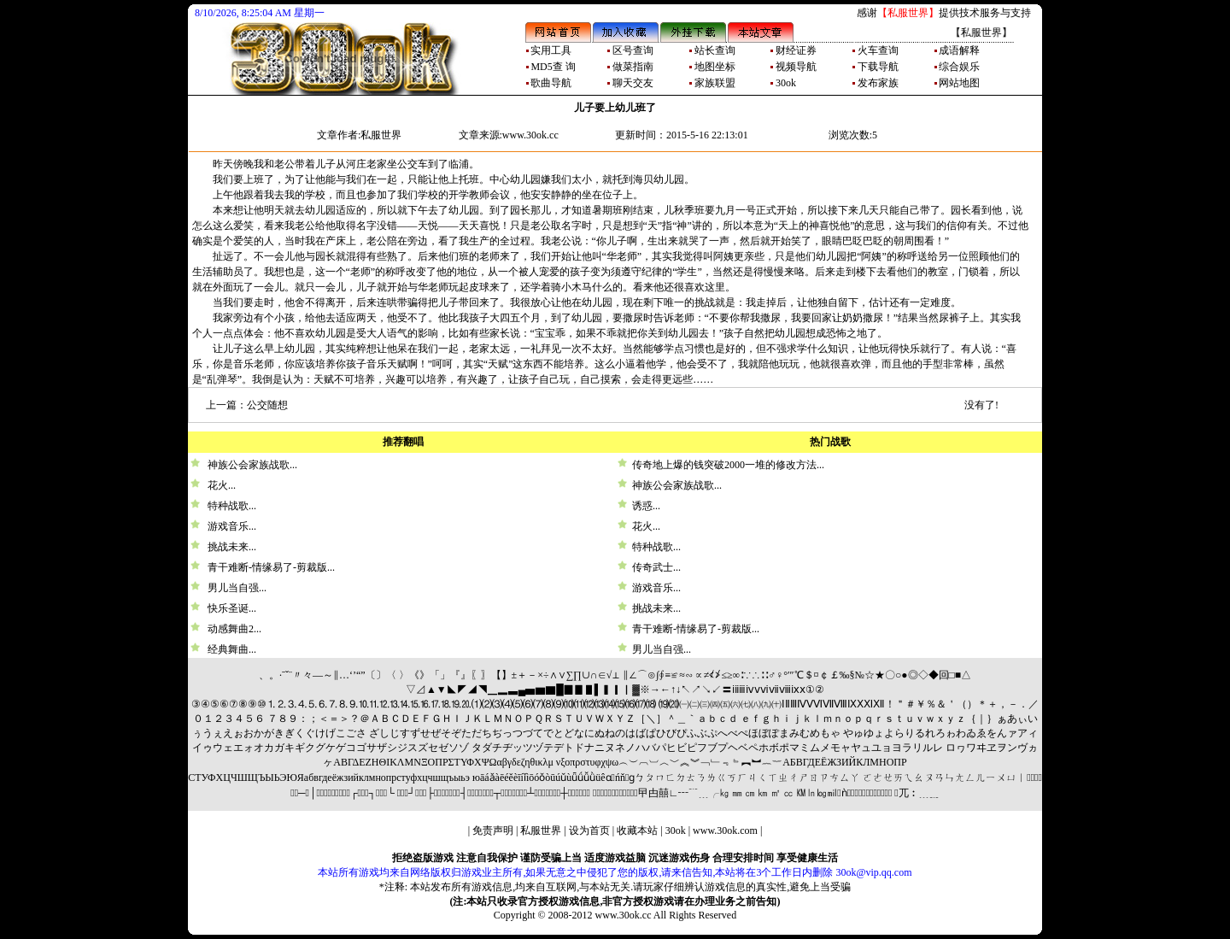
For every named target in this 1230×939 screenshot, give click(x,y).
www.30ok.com (725, 830)
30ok (675, 830)
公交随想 (267, 405)
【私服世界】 (908, 13)
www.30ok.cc (623, 915)
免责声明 (492, 830)
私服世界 (540, 830)
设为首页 (589, 830)
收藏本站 (637, 830)
